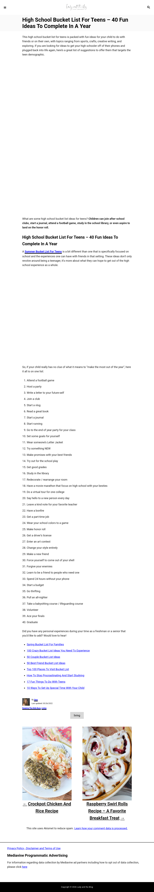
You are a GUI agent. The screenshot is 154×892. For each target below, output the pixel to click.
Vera (36, 700)
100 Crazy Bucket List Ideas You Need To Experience (58, 650)
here (24, 867)
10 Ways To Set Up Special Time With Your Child (55, 688)
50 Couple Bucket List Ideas (43, 656)
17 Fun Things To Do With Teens (46, 681)
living (77, 715)
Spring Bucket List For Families (45, 644)
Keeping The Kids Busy (31, 708)
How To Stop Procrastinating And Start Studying (55, 675)
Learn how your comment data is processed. (101, 828)
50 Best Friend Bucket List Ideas (46, 663)
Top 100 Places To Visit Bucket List (48, 669)
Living (44, 708)
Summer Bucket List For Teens (43, 251)
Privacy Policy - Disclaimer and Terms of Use (34, 848)
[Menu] (5, 7)
